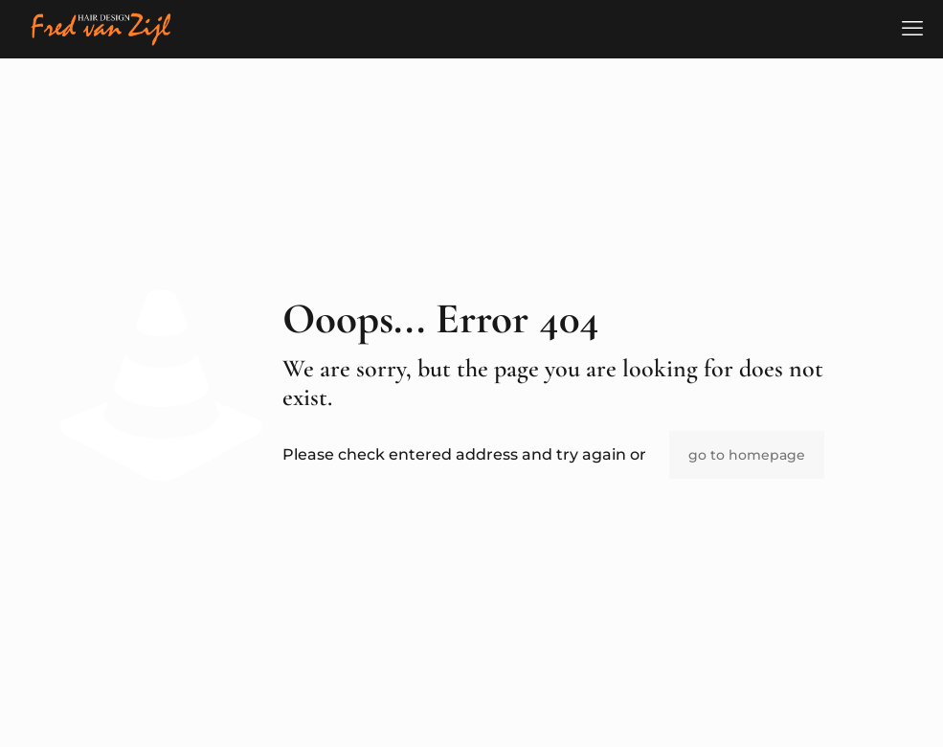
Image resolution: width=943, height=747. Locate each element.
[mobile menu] (912, 28)
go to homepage (746, 455)
